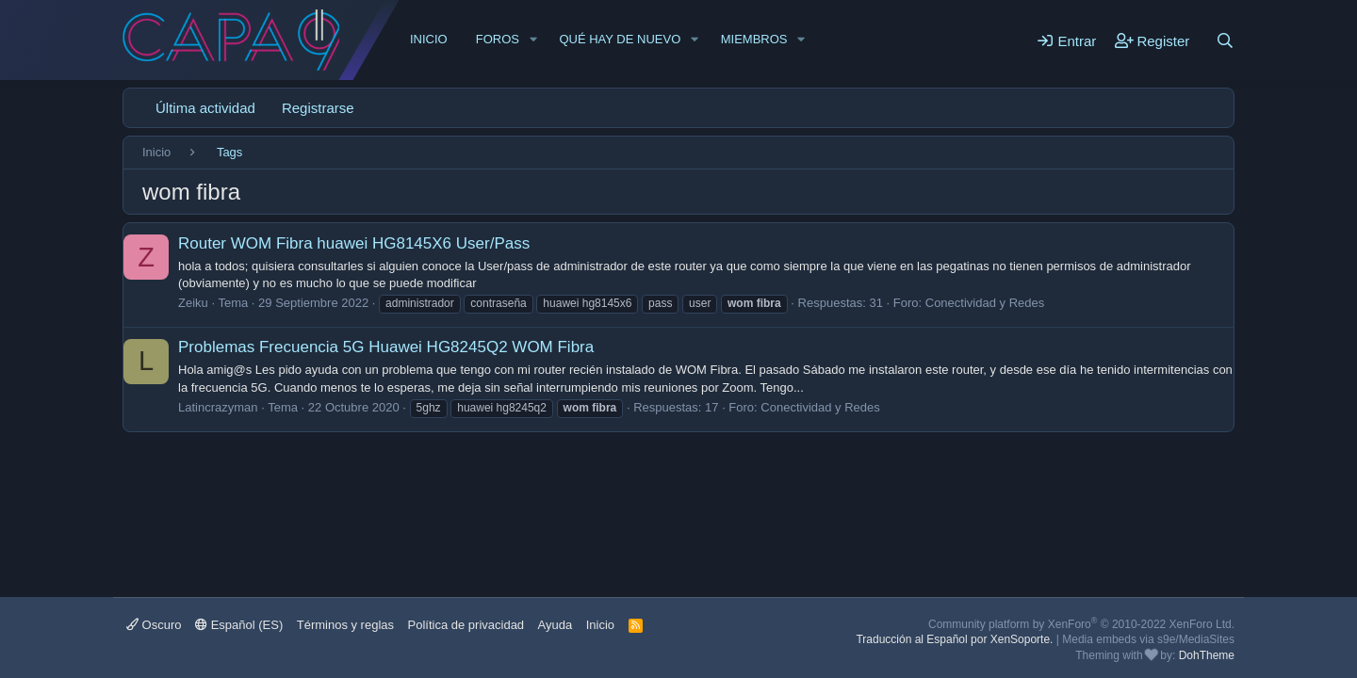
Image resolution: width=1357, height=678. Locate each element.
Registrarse (318, 108)
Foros (497, 39)
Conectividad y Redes (984, 303)
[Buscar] (1225, 40)
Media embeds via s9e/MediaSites (1148, 639)
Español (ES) (239, 625)
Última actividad (205, 108)
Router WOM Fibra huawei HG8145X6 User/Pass (354, 243)
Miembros (754, 39)
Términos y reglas (345, 625)
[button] (533, 39)
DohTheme (1206, 655)
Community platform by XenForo (1081, 624)
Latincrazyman (218, 407)
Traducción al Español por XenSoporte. (954, 639)
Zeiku (193, 303)
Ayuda (555, 625)
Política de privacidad (466, 625)
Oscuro (154, 625)
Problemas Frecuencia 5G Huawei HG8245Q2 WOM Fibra (386, 347)
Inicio (429, 39)
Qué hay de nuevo (619, 39)
